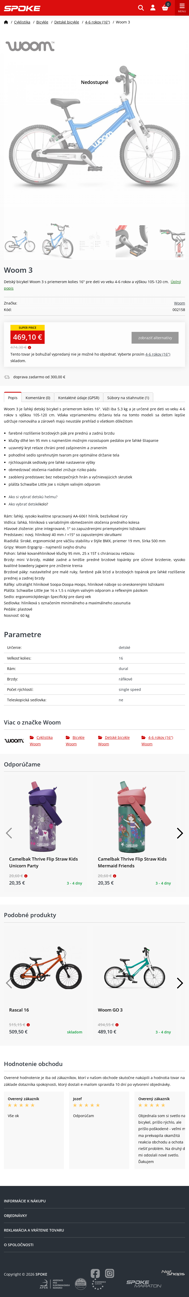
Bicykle (42, 22)
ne (121, 699)
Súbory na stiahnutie (128, 397)
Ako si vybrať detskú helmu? (33, 496)
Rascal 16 (19, 1010)
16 (121, 658)
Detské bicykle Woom (114, 740)
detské (124, 647)
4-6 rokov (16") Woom (157, 740)
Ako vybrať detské (24, 504)
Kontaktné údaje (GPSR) (78, 397)
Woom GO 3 (110, 1010)
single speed (130, 689)
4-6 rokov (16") (97, 22)
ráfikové (125, 679)
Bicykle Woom (75, 740)
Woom (179, 303)
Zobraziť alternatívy (155, 337)
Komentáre (38, 397)
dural (123, 668)
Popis (12, 397)
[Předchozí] (9, 833)
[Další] (180, 833)
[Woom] (17, 741)
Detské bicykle (66, 22)
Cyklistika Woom (41, 740)
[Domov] (6, 22)
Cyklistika (22, 22)
